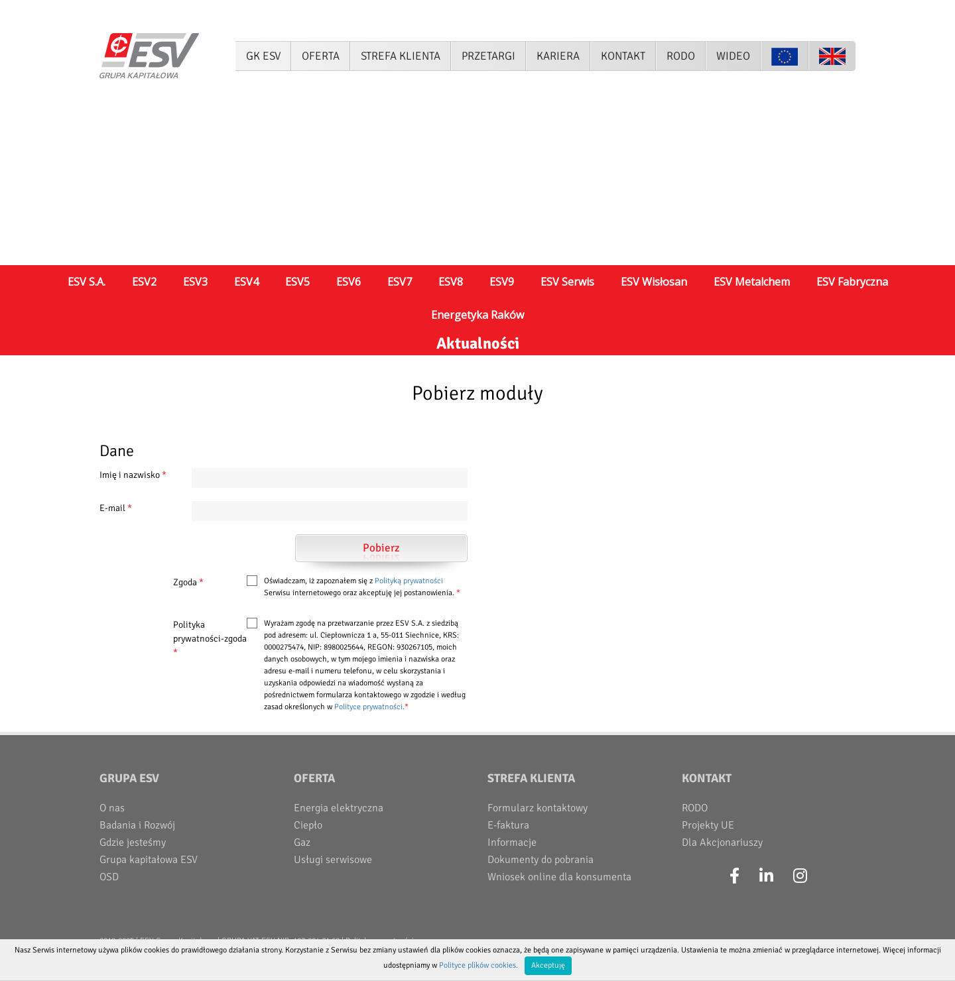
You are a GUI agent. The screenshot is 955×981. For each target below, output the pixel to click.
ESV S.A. (86, 281)
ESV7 (399, 281)
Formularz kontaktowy (537, 808)
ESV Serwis (567, 281)
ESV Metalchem (752, 281)
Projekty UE (708, 825)
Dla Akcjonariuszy (722, 842)
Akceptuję (548, 965)
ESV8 (450, 281)
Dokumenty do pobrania (540, 859)
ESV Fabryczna (852, 281)
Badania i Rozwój (137, 825)
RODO (695, 808)
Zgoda (188, 582)
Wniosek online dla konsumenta (559, 877)
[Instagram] (800, 876)
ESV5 (297, 281)
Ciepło (308, 825)
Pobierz (381, 548)
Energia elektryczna (338, 808)
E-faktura (508, 825)
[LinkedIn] (766, 876)
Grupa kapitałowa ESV (148, 859)
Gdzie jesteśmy (132, 842)
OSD (109, 877)
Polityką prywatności (409, 581)
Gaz (302, 842)
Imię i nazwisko (132, 475)
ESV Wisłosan (654, 281)
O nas (112, 808)
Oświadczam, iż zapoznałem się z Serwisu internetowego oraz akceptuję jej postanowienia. (362, 587)
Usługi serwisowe (333, 859)
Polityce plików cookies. (478, 965)
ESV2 (144, 281)
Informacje (512, 842)
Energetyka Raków (477, 315)
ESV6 (348, 281)
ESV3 (195, 281)
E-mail (115, 508)
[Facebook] (734, 876)
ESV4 (246, 281)
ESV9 (501, 281)
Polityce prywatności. (369, 707)
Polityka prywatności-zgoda (210, 638)
